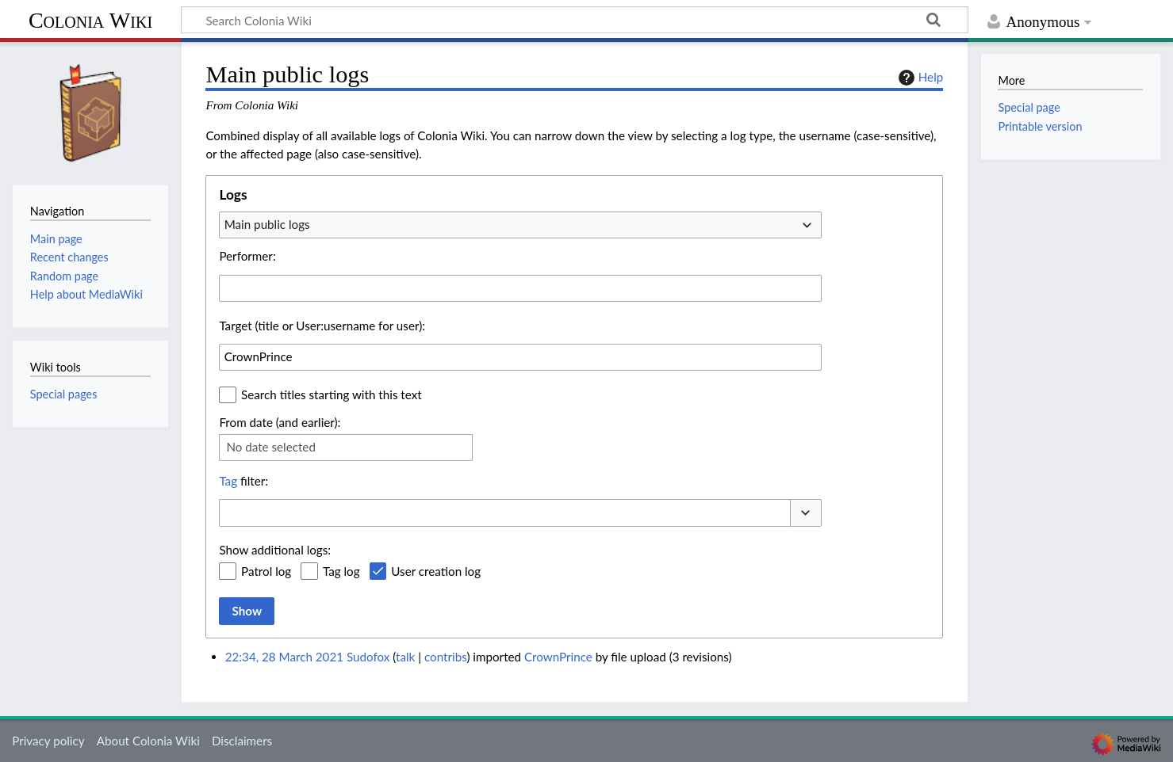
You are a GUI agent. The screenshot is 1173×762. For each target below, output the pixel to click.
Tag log (341, 571)
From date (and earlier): (279, 422)
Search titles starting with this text (331, 394)
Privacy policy (48, 740)
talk (405, 657)
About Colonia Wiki (148, 740)
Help (919, 78)
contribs (445, 657)
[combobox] (520, 224)
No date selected (271, 447)
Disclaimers (242, 740)
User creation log (436, 571)
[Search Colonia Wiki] (575, 19)
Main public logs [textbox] (267, 224)
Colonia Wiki (90, 20)
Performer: (247, 256)
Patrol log (266, 571)
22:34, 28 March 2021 (284, 657)
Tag (228, 481)
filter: (243, 481)
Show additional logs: (275, 550)
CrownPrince (558, 657)
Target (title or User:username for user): (322, 325)
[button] (806, 513)
